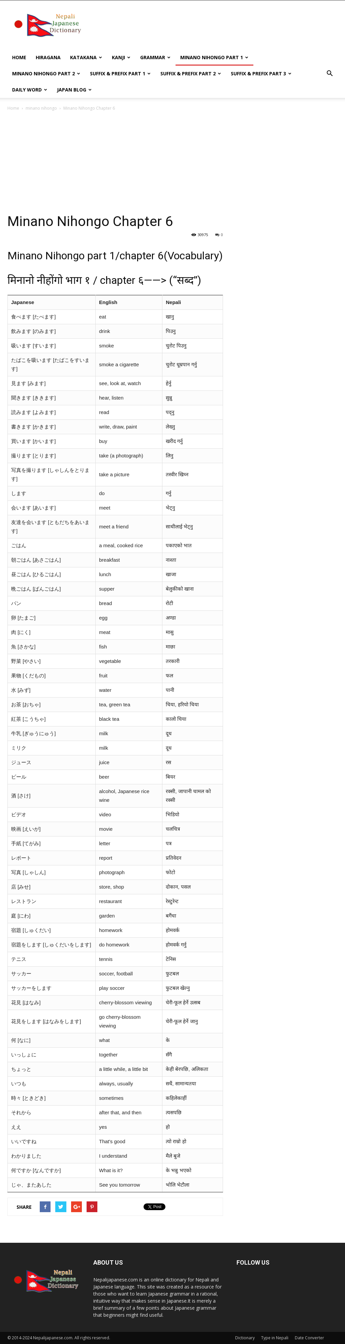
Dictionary (245, 1338)
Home (19, 57)
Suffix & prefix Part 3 (261, 73)
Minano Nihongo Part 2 (46, 73)
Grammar (155, 57)
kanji (121, 57)
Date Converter (309, 1338)
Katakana (86, 57)
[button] (329, 74)
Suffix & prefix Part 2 (190, 73)
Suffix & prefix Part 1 (120, 73)
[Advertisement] (172, 162)
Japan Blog (74, 89)
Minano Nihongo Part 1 (214, 57)
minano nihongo (41, 108)
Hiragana (48, 57)
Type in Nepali (274, 1338)
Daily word (29, 89)
